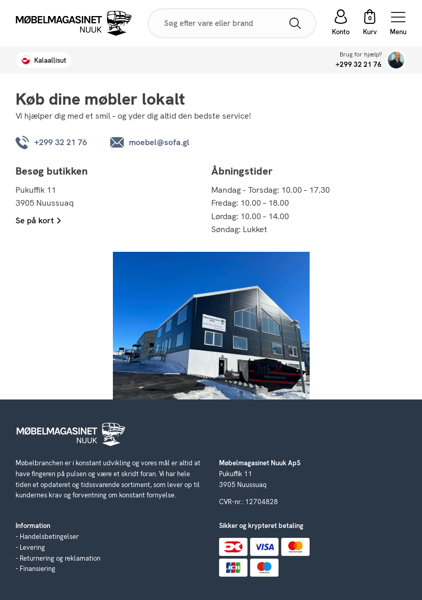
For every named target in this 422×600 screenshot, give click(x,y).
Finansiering (37, 568)
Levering (32, 547)
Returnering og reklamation (60, 558)
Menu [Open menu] (398, 23)
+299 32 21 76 (359, 64)
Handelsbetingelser (49, 536)
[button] (369, 23)
